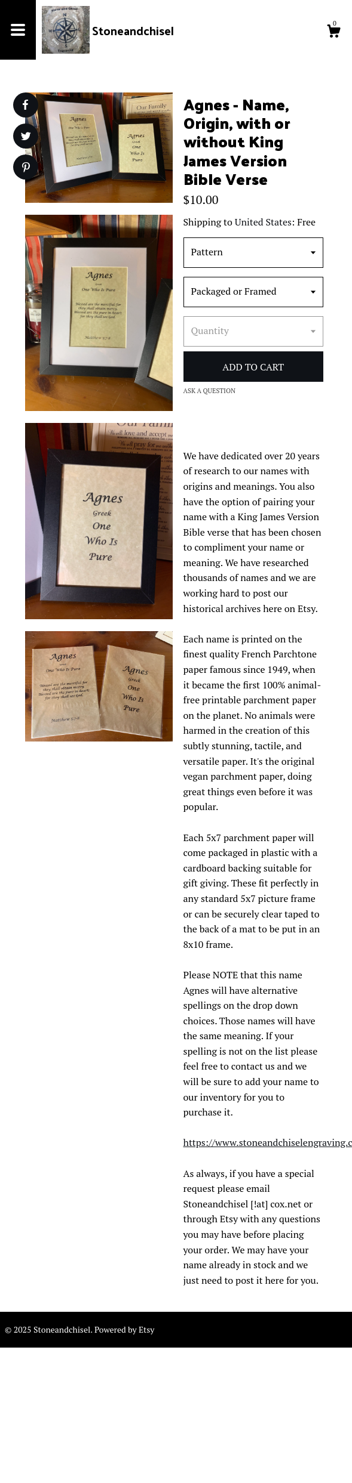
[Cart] (333, 33)
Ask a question (209, 391)
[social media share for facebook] (25, 105)
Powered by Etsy (124, 1329)
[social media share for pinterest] (26, 168)
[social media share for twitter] (26, 137)
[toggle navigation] (18, 30)
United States (263, 221)
